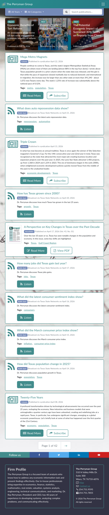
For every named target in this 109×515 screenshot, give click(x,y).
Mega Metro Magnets (33, 56)
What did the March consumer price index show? (47, 330)
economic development (38, 173)
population (40, 87)
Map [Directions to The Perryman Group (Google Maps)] (81, 482)
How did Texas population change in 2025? (43, 364)
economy (31, 425)
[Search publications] (86, 12)
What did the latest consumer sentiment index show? (50, 296)
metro (30, 87)
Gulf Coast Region (47, 243)
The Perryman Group (17, 4)
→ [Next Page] (65, 445)
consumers (29, 310)
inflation (28, 343)
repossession (30, 121)
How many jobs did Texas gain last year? (42, 263)
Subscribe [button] (57, 95)
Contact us (84, 486)
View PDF (61, 250)
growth (27, 206)
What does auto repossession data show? (43, 108)
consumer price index (44, 343)
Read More (32, 95)
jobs (26, 276)
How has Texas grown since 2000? (38, 193)
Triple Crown (28, 141)
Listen (25, 129)
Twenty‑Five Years (31, 397)
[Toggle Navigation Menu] (103, 4)
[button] (15, 12)
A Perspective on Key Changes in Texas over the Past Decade (62, 226)
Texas (51, 87)
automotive (44, 121)
